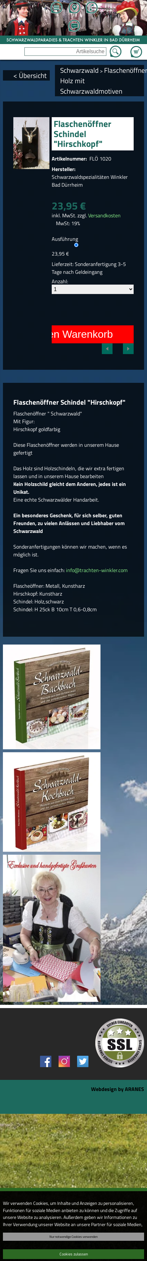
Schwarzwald (79, 70)
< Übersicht (30, 75)
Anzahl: (60, 281)
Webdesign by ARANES (117, 1089)
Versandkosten (104, 215)
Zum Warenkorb (136, 48)
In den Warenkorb (72, 334)
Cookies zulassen (74, 1254)
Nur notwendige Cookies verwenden (73, 1236)
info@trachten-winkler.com (96, 570)
